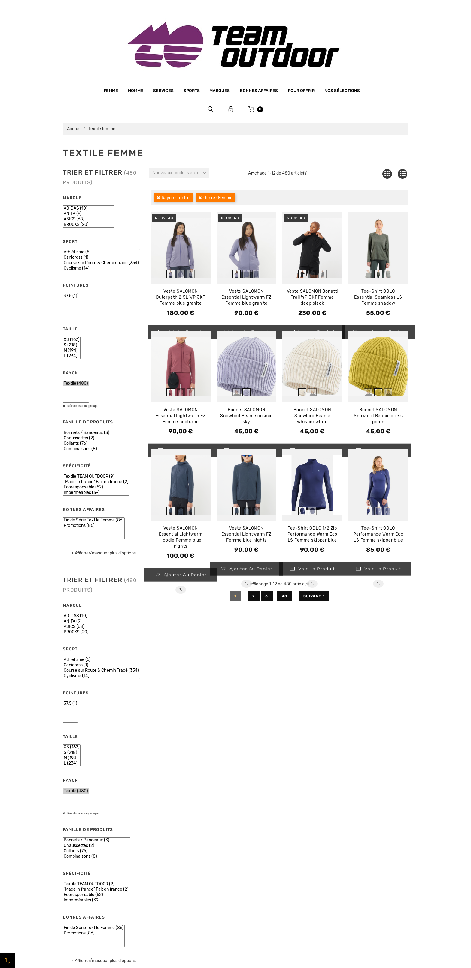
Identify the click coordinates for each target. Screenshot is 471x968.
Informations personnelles (354, 802)
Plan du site (163, 893)
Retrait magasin (167, 871)
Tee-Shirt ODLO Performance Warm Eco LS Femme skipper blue (378, 534)
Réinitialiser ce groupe (83, 406)
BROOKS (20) (88, 224)
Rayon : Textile (176, 197)
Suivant (314, 596)
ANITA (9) (88, 214)
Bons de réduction (346, 848)
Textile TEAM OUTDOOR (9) (96, 476)
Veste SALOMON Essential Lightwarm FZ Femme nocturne (180, 415)
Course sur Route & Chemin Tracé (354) (101, 263)
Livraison (160, 859)
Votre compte (351, 786)
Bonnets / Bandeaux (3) (96, 432)
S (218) (71, 345)
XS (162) (71, 339)
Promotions (251, 811)
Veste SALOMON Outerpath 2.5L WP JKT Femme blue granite (180, 297)
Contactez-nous (168, 882)
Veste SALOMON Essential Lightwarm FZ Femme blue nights (246, 534)
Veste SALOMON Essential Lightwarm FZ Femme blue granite (246, 297)
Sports (192, 90)
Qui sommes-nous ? (172, 814)
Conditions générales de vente (182, 836)
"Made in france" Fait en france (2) (96, 482)
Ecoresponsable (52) (96, 487)
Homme (135, 90)
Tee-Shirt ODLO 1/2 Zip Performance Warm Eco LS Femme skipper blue (312, 534)
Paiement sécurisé (170, 848)
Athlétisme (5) (101, 252)
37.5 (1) (70, 296)
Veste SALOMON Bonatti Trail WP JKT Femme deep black (312, 297)
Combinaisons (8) (96, 449)
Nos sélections (342, 90)
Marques (219, 90)
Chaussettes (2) (96, 438)
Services (163, 90)
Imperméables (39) (96, 492)
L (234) (71, 356)
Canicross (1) (101, 257)
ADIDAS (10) (88, 208)
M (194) (71, 350)
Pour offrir (301, 90)
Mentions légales (168, 825)
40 (285, 596)
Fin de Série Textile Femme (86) (93, 520)
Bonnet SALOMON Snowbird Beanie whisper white (312, 415)
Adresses (336, 837)
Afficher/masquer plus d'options (105, 553)
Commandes (340, 814)
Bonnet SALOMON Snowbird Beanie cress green (378, 415)
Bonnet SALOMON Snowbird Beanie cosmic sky (246, 415)
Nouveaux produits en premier (181, 172)
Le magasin (163, 802)
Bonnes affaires (259, 90)
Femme (111, 90)
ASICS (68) (88, 219)
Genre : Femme (217, 197)
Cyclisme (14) (101, 268)
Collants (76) (96, 443)
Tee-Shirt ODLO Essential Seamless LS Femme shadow (378, 297)
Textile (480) (76, 383)
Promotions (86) (93, 525)
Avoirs (333, 825)
